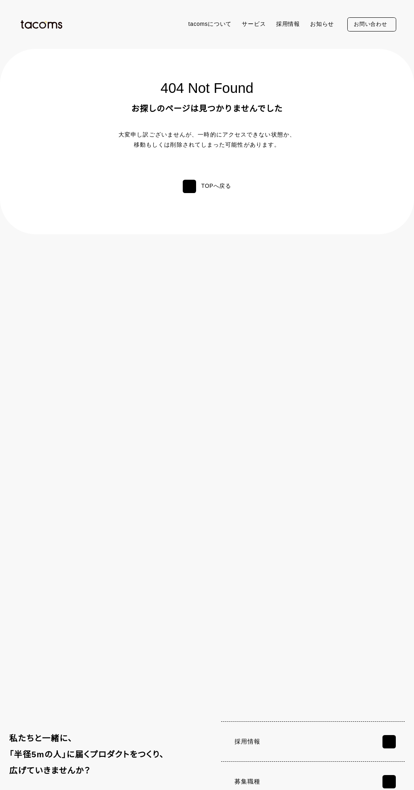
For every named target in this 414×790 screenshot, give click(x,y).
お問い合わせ (370, 24)
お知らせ (322, 24)
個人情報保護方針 (37, 774)
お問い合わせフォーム (332, 584)
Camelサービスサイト (357, 727)
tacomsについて (209, 24)
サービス (254, 24)
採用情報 (288, 24)
